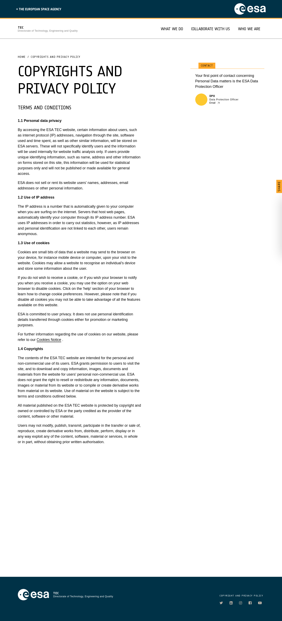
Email (212, 103)
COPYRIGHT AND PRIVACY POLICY (241, 595)
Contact (207, 65)
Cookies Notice (49, 340)
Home (22, 56)
